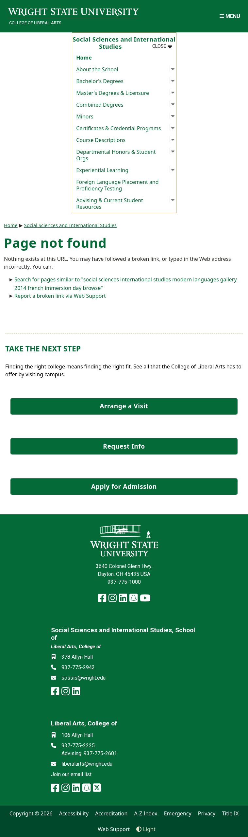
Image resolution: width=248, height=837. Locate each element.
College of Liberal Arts (35, 22)
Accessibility (74, 813)
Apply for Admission (124, 486)
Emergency (177, 813)
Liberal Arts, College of (76, 647)
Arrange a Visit (124, 405)
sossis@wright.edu (83, 678)
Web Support (114, 829)
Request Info (124, 446)
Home (83, 57)
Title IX (230, 813)
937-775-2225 (78, 745)
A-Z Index (145, 813)
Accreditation (111, 813)
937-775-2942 (78, 667)
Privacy (206, 813)
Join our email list (71, 774)
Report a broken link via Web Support (60, 295)
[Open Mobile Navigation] (229, 16)
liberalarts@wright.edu (86, 764)
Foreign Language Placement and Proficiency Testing (117, 185)
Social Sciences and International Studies (70, 225)
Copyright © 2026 (31, 813)
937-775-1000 (124, 582)
